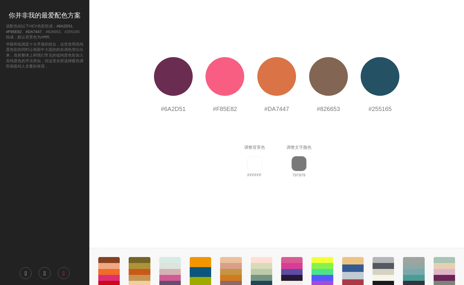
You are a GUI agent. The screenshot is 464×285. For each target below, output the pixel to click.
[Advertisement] (44, 167)
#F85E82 (14, 31)
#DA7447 (34, 31)
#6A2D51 (65, 26)
